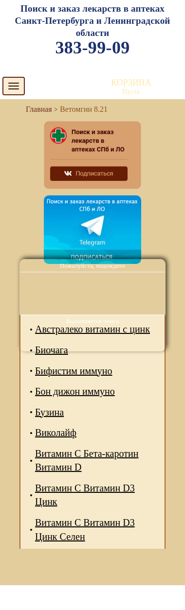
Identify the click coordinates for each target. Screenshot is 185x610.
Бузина (49, 412)
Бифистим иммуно (73, 371)
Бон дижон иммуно (75, 391)
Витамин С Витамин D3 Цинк (85, 495)
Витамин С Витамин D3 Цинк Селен (85, 529)
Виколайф (55, 432)
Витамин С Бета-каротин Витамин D (86, 460)
